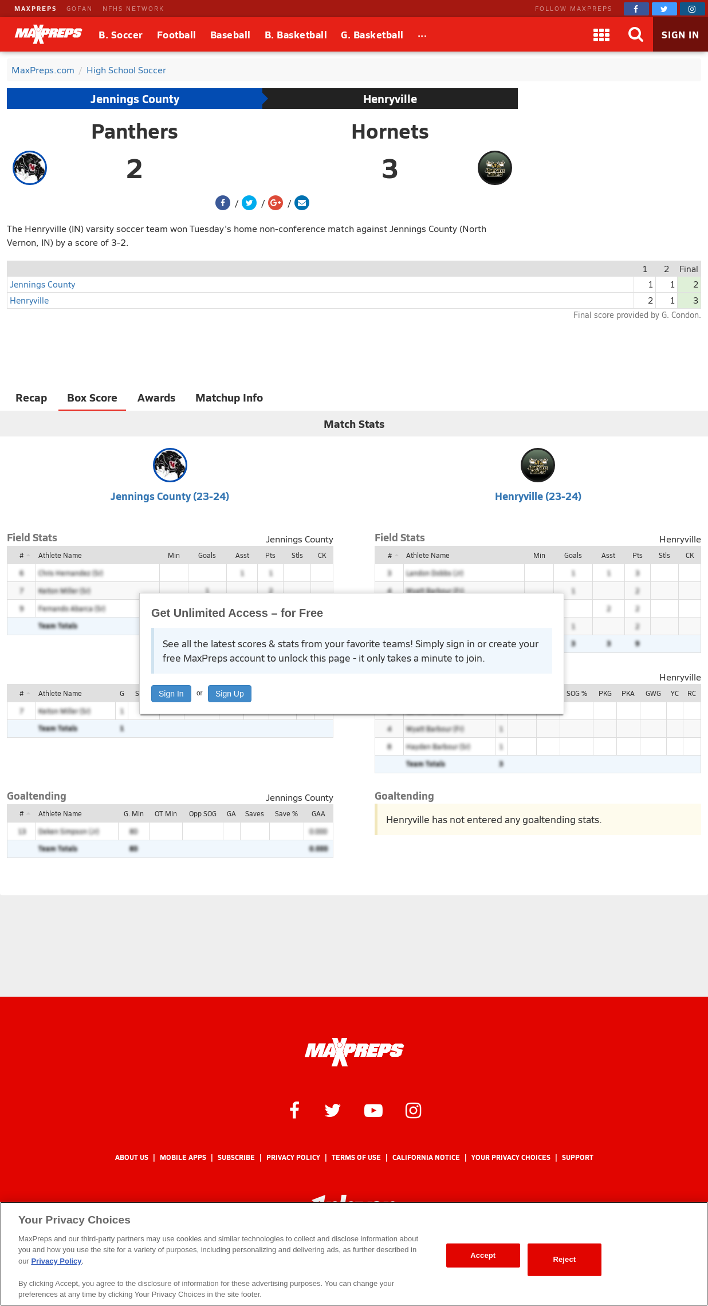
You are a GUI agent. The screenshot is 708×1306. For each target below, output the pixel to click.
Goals (207, 555)
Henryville (390, 99)
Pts (270, 555)
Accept (482, 1255)
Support (577, 1157)
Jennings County (135, 99)
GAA (318, 813)
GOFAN (79, 8)
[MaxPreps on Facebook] (636, 8)
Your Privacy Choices (510, 1157)
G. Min (134, 813)
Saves (254, 813)
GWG (653, 693)
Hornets (390, 130)
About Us (131, 1157)
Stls (297, 555)
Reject (564, 1259)
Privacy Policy (293, 1157)
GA (231, 813)
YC (675, 693)
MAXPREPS (35, 8)
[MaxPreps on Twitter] (664, 8)
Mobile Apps (183, 1157)
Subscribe (236, 1157)
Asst (242, 555)
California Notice (426, 1157)
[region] (354, 1254)
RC (691, 693)
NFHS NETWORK (133, 8)
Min (174, 555)
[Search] (636, 34)
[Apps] (601, 34)
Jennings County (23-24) (170, 496)
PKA (628, 693)
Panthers (134, 130)
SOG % (577, 693)
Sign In (171, 693)
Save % (286, 813)
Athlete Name (60, 555)
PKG (605, 693)
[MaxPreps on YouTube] (373, 1109)
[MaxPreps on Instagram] (692, 8)
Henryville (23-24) (538, 496)
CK (322, 555)
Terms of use (356, 1157)
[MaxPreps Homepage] (354, 1052)
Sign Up (229, 693)
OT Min (166, 813)
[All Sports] (422, 34)
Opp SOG (203, 813)
